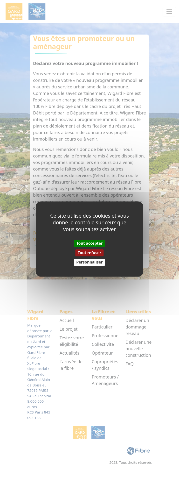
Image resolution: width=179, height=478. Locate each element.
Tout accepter (89, 243)
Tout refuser (89, 252)
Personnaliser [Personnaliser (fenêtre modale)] (89, 262)
